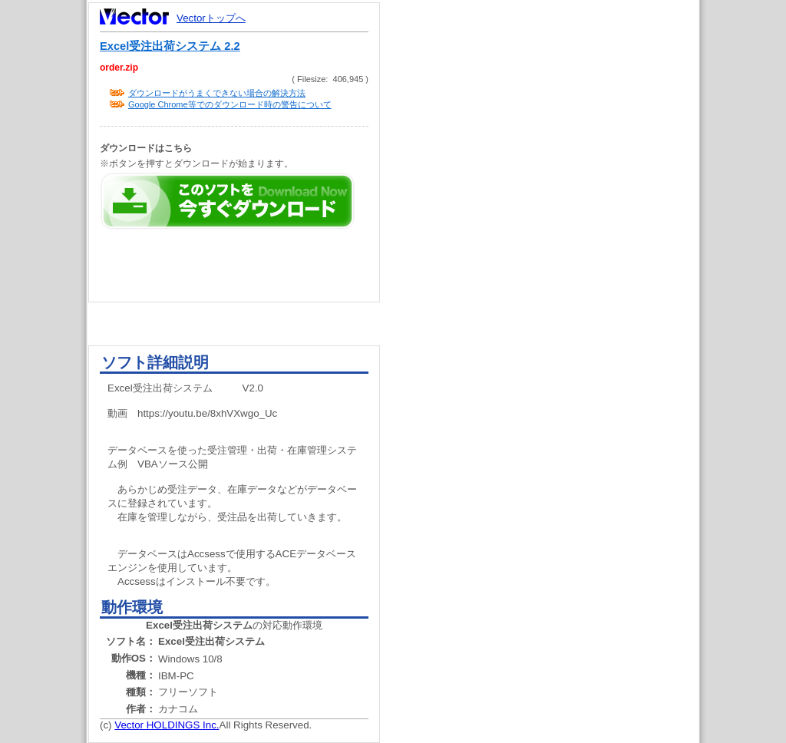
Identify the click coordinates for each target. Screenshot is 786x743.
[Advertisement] (553, 291)
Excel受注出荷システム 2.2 (170, 46)
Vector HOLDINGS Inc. (166, 725)
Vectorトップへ (211, 18)
